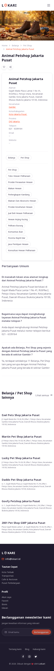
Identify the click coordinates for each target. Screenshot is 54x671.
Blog (27, 649)
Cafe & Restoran (9, 579)
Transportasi (8, 575)
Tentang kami (15, 649)
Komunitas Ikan (15, 231)
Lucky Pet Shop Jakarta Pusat (21, 458)
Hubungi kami (39, 649)
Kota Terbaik (8, 572)
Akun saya (6, 597)
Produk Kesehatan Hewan (20, 207)
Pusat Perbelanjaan (11, 583)
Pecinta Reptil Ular (16, 238)
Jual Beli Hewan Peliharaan (20, 213)
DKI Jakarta (14, 121)
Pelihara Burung (15, 225)
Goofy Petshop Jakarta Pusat (21, 501)
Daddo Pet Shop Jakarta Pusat (21, 479)
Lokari (42, 663)
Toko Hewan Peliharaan (19, 176)
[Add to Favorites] (4, 67)
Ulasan (5, 608)
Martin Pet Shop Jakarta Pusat (22, 436)
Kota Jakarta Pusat (18, 114)
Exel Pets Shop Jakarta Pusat (21, 415)
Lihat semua (43, 395)
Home (4, 45)
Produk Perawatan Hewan (20, 182)
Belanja (15, 45)
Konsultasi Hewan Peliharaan (21, 250)
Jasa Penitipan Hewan (18, 244)
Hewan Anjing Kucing (18, 219)
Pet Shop (27, 45)
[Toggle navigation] (48, 5)
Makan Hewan (14, 188)
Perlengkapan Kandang (19, 194)
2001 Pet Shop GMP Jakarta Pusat (23, 523)
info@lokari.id (11, 559)
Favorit (5, 600)
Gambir (12, 107)
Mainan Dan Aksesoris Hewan (22, 200)
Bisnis (4, 604)
